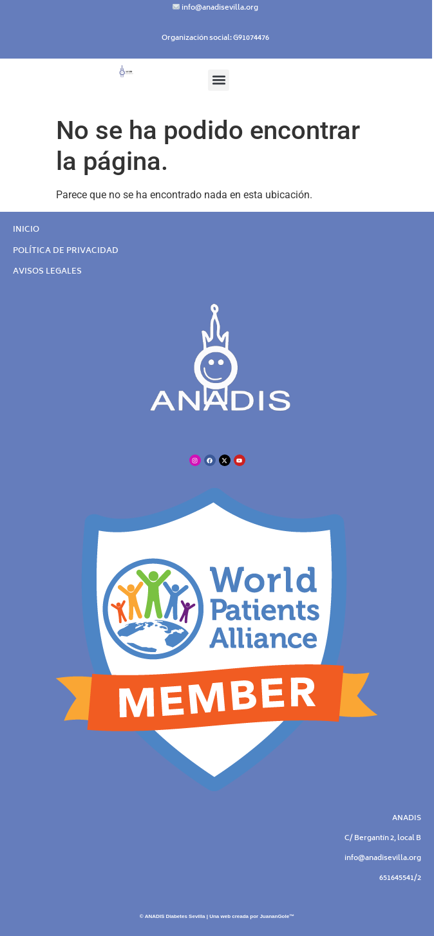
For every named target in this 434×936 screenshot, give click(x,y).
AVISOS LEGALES (47, 272)
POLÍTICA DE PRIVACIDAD (65, 251)
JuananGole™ (276, 916)
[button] (218, 80)
